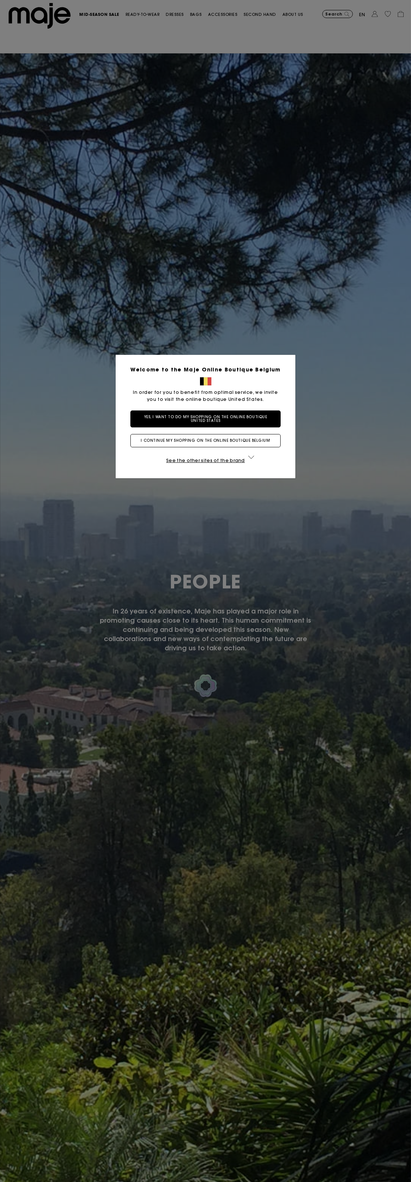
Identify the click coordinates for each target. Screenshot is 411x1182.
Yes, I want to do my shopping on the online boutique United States (205, 419)
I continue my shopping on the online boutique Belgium (205, 440)
